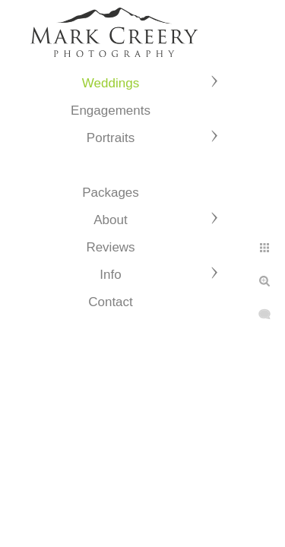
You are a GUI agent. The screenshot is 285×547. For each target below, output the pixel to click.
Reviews (110, 247)
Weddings (110, 83)
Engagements (110, 110)
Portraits (111, 138)
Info (110, 274)
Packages (110, 192)
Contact (110, 302)
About (110, 220)
